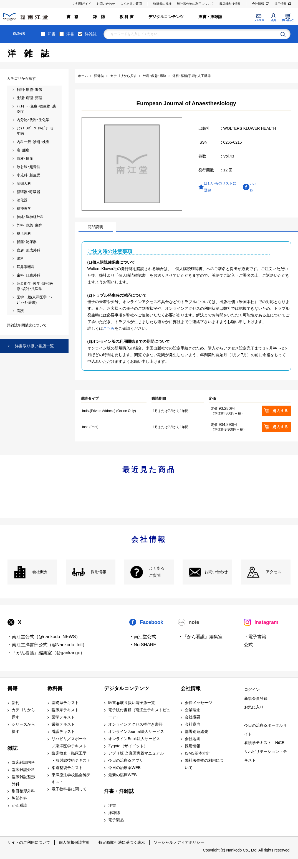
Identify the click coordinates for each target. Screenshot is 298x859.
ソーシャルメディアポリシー (179, 842)
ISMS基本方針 (197, 753)
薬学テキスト (63, 717)
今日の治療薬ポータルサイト (265, 729)
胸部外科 (19, 798)
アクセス (273, 572)
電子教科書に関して (69, 789)
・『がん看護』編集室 (200, 636)
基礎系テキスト (65, 702)
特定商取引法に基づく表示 (122, 842)
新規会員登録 (255, 698)
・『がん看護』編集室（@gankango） (46, 652)
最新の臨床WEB (122, 775)
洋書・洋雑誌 (210, 16)
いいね (253, 187)
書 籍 (73, 16)
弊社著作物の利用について (195, 3)
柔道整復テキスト (67, 767)
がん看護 (19, 805)
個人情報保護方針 (74, 842)
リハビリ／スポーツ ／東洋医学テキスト (69, 742)
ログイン (252, 689)
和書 (51, 34)
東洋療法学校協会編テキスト (71, 778)
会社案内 (192, 724)
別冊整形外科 (23, 791)
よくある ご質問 (157, 572)
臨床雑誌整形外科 (23, 780)
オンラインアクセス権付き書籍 (135, 724)
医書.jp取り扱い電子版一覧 (131, 702)
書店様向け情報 (230, 3)
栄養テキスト (63, 724)
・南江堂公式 (142, 636)
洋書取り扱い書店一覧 (34, 346)
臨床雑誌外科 (23, 769)
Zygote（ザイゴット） (128, 746)
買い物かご (288, 20)
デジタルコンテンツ (166, 16)
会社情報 (258, 3)
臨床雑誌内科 (23, 762)
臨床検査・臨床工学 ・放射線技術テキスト (71, 757)
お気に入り (254, 707)
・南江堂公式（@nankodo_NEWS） (43, 636)
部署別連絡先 (196, 731)
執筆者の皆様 (162, 3)
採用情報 (280, 3)
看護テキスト (63, 731)
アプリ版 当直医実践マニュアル (136, 753)
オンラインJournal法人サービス (136, 731)
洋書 (70, 34)
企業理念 (192, 710)
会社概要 (40, 572)
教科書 (54, 688)
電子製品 (116, 820)
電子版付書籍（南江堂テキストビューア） (139, 713)
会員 (273, 20)
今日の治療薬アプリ (125, 760)
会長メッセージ (198, 702)
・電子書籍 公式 (255, 640)
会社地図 (192, 738)
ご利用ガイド (82, 3)
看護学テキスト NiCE (264, 742)
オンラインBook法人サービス (134, 738)
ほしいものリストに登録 (220, 186)
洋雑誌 (91, 34)
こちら (109, 328)
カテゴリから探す (23, 713)
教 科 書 (127, 16)
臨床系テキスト (65, 710)
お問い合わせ (106, 3)
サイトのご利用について (28, 842)
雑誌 (12, 748)
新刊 (15, 702)
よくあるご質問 (131, 3)
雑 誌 (99, 16)
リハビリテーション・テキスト (265, 755)
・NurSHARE (142, 644)
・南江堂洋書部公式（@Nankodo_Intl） (47, 644)
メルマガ (259, 20)
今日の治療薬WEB (124, 767)
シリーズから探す (23, 728)
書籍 (12, 688)
